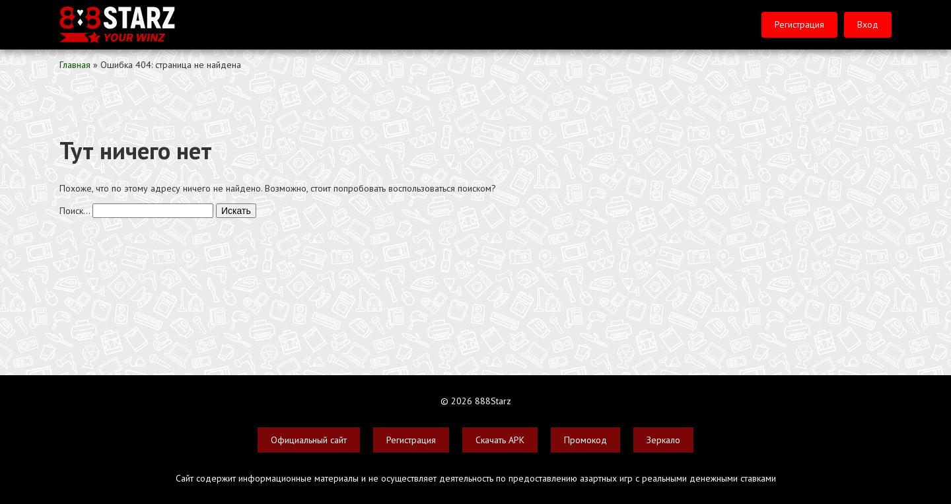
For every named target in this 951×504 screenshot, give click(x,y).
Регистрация (799, 24)
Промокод (585, 440)
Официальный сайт (309, 440)
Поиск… (74, 211)
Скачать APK (500, 440)
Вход (867, 24)
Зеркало (663, 440)
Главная (74, 65)
